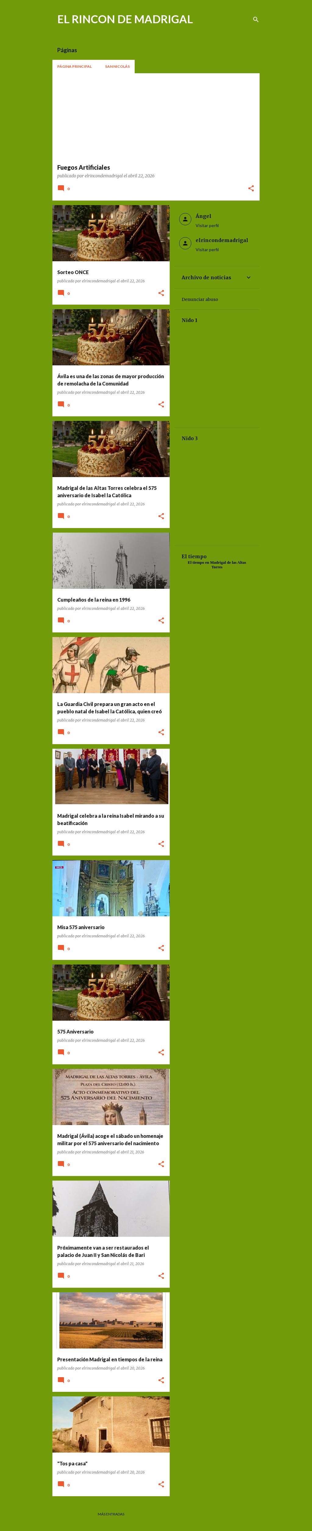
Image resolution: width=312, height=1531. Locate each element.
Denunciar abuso (200, 299)
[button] (251, 189)
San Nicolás (117, 66)
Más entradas (111, 1514)
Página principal (74, 66)
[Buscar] (256, 19)
